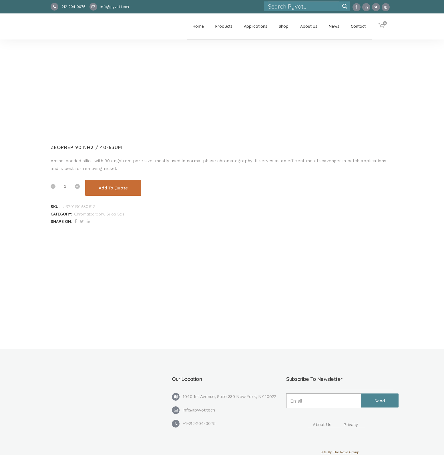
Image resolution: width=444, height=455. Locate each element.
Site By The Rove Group (339, 452)
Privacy (350, 424)
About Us (322, 424)
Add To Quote (113, 188)
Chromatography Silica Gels (99, 214)
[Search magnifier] (345, 6)
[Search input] (303, 6)
